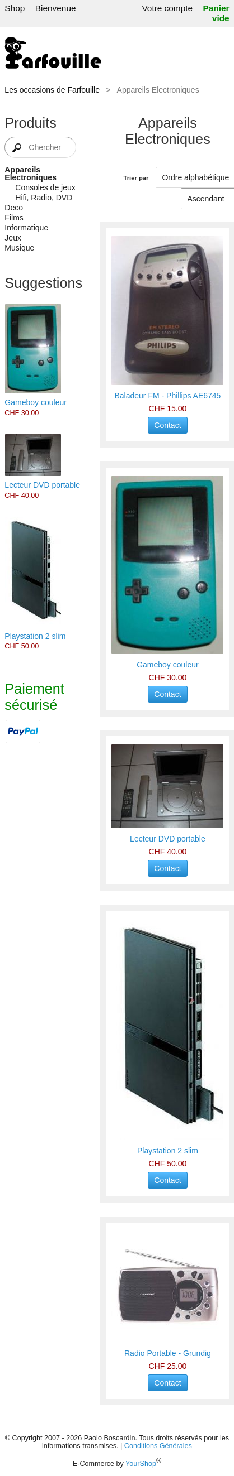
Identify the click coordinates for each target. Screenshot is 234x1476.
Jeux (12, 238)
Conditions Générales (158, 1446)
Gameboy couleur (35, 402)
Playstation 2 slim (34, 636)
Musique (19, 248)
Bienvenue (55, 8)
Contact (167, 425)
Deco (13, 207)
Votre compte (167, 8)
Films (13, 218)
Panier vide (216, 13)
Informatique (26, 228)
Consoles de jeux (45, 187)
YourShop (140, 1464)
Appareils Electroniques (30, 173)
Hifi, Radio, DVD (43, 197)
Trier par (136, 178)
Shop (14, 8)
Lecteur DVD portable (42, 484)
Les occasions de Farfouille (52, 89)
